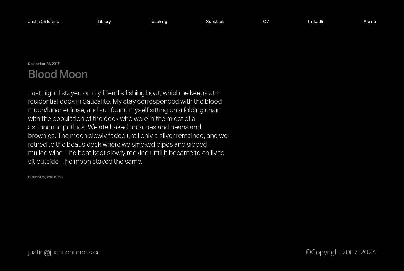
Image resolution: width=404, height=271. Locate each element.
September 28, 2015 (44, 64)
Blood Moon (58, 74)
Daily (60, 177)
